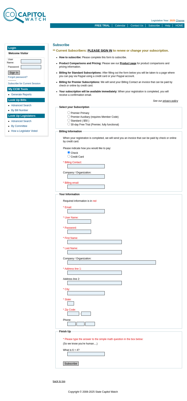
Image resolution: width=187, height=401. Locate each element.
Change (180, 20)
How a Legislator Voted (24, 130)
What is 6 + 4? (71, 350)
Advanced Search (21, 105)
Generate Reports (21, 94)
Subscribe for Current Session (24, 83)
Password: (13, 66)
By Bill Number (19, 110)
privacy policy (170, 100)
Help (167, 25)
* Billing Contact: (72, 162)
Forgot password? (18, 77)
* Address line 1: (72, 268)
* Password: (70, 227)
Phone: (67, 319)
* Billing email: (71, 182)
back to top (59, 381)
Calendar (120, 25)
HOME (179, 25)
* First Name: (70, 238)
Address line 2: (71, 279)
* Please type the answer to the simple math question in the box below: (103, 339)
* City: (66, 289)
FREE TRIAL (102, 25)
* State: (67, 299)
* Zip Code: (69, 309)
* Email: (67, 207)
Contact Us (136, 25)
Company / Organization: (77, 172)
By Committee (19, 126)
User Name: (10, 61)
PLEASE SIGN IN (100, 50)
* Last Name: (70, 248)
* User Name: (70, 217)
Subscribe (154, 25)
